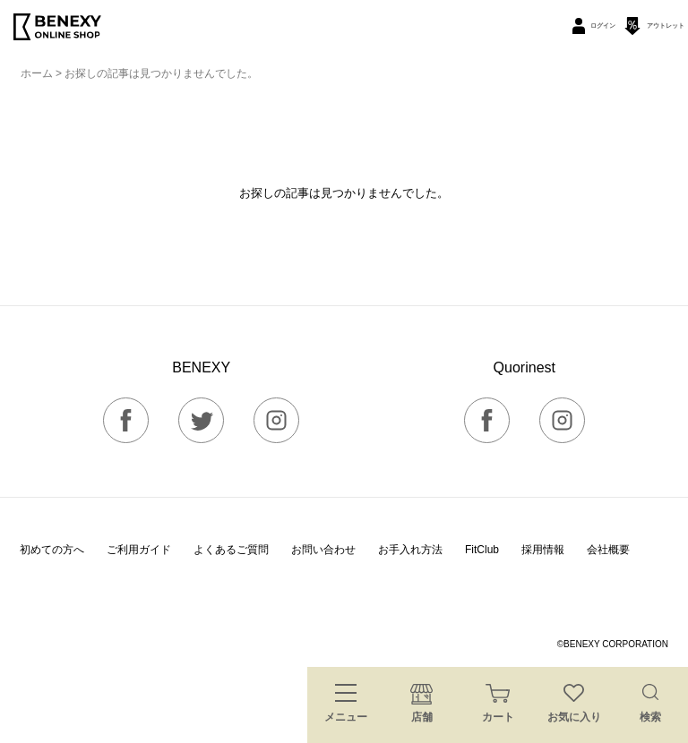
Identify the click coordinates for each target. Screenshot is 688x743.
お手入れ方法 (410, 549)
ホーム (37, 73)
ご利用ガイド (139, 549)
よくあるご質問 (231, 549)
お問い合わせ (323, 549)
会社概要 (608, 549)
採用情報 (542, 549)
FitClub (482, 549)
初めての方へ (52, 549)
